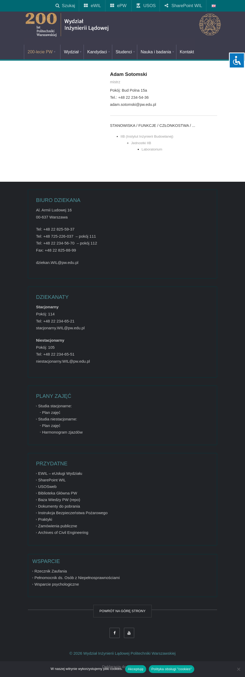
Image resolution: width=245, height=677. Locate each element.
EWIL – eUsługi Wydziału (60, 473)
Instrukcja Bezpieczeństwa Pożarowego (73, 513)
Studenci (126, 52)
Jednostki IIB (141, 143)
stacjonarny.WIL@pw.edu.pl (60, 328)
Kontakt (187, 52)
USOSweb (47, 486)
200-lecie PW (42, 52)
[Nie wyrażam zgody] (238, 669)
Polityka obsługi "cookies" (171, 669)
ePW (118, 5)
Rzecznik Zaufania (50, 571)
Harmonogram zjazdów (62, 432)
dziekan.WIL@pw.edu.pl (57, 262)
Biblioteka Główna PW (57, 493)
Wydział (73, 52)
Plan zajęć (51, 412)
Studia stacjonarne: (55, 406)
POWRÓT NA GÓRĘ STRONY (122, 611)
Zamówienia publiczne (57, 526)
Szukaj (65, 5)
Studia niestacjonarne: (57, 419)
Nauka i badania (158, 52)
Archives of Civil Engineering (63, 532)
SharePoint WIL (183, 5)
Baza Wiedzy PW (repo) (59, 499)
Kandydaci (99, 52)
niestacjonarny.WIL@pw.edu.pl (63, 361)
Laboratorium (152, 149)
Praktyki (45, 519)
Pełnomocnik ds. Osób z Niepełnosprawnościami (77, 577)
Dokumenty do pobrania (59, 506)
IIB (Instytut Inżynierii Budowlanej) (147, 136)
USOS (146, 5)
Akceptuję (135, 669)
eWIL (92, 5)
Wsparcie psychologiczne (56, 584)
